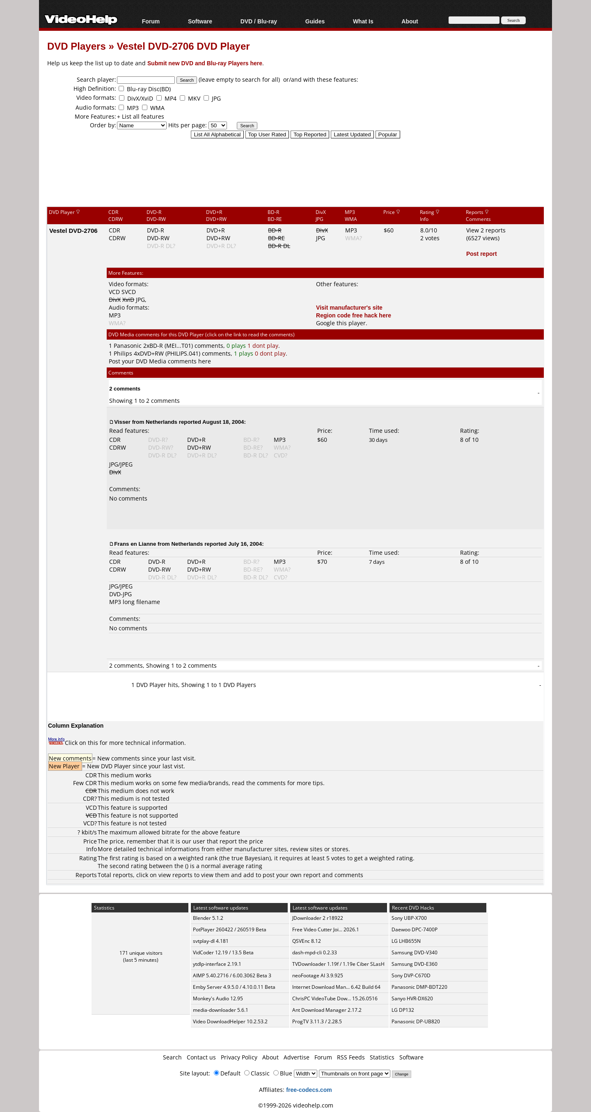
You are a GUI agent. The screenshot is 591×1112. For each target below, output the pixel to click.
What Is (363, 21)
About (409, 21)
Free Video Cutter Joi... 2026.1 (325, 929)
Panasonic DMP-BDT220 (419, 986)
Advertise (296, 1057)
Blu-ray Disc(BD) (149, 89)
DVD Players (76, 46)
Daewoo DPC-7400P (415, 929)
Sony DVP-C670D (411, 975)
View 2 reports (486, 230)
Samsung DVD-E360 (415, 963)
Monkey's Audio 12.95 (218, 998)
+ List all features (140, 116)
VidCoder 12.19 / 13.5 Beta (223, 952)
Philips (123, 353)
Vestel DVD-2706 (73, 230)
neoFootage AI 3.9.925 (317, 975)
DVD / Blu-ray (259, 21)
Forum (151, 21)
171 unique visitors (141, 952)
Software (200, 21)
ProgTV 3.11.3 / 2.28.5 (317, 1021)
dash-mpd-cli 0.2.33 (314, 952)
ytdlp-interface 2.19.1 (217, 963)
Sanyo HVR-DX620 (412, 998)
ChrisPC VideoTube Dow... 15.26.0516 (335, 998)
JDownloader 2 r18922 (317, 917)
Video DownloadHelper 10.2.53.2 (230, 1021)
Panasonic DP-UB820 (416, 1021)
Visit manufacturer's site (349, 307)
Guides (315, 21)
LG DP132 (403, 1009)
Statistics (382, 1057)
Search (172, 1057)
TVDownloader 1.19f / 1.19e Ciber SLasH (338, 963)
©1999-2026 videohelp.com (295, 1105)
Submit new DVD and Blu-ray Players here (204, 63)
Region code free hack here (353, 315)
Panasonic (128, 345)
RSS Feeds (351, 1057)
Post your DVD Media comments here (160, 361)
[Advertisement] (295, 172)
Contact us (201, 1057)
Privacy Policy (239, 1057)
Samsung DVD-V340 (415, 952)
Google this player (341, 323)
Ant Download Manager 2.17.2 (327, 1009)
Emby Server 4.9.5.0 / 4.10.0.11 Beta (234, 986)
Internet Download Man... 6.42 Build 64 (336, 986)
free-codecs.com (309, 1090)
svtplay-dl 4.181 (211, 940)
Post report (481, 253)
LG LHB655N (406, 940)
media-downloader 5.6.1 (220, 1009)
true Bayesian (250, 858)
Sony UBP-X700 (409, 917)
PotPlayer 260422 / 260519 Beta (229, 929)
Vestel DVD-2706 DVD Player (183, 46)
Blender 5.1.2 (208, 917)
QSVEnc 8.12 (306, 940)
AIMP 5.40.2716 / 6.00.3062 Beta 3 (232, 975)
